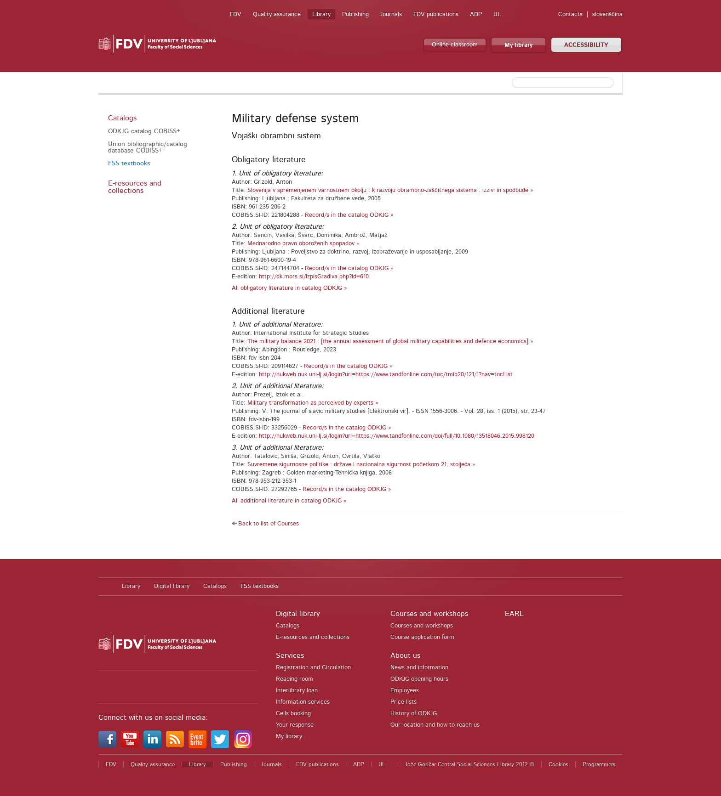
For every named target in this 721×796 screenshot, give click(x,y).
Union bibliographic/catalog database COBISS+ (147, 147)
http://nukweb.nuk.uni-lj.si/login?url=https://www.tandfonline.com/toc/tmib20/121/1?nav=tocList (386, 375)
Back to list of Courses (268, 524)
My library (518, 45)
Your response (295, 725)
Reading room (294, 679)
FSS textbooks (129, 163)
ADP (476, 14)
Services (290, 655)
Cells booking (293, 714)
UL (497, 14)
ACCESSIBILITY (586, 45)
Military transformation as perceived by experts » (312, 403)
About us (405, 655)
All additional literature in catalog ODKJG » (289, 501)
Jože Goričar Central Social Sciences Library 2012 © (469, 764)
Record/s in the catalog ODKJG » (349, 215)
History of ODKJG (413, 714)
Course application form (422, 637)
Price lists (403, 702)
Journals (391, 14)
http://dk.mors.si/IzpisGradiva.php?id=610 (314, 277)
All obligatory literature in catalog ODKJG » (289, 288)
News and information (419, 668)
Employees (404, 691)
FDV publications (435, 14)
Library (321, 14)
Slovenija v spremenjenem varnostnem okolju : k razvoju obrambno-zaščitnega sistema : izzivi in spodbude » (390, 190)
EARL (514, 613)
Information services (303, 702)
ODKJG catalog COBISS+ (144, 131)
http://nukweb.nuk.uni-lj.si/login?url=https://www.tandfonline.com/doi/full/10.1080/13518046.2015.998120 (396, 436)
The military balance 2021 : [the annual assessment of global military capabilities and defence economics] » (390, 341)
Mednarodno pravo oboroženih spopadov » (303, 244)
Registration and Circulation (313, 668)
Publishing (355, 14)
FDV (235, 14)
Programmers (599, 764)
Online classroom (455, 45)
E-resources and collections (134, 187)
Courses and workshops (429, 613)
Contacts (570, 14)
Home (105, 586)
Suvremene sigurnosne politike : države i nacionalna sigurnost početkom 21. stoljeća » (361, 465)
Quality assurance (277, 14)
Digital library (171, 586)
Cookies (558, 764)
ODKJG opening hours (419, 679)
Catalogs (122, 118)
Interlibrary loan (297, 691)
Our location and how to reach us (435, 725)
